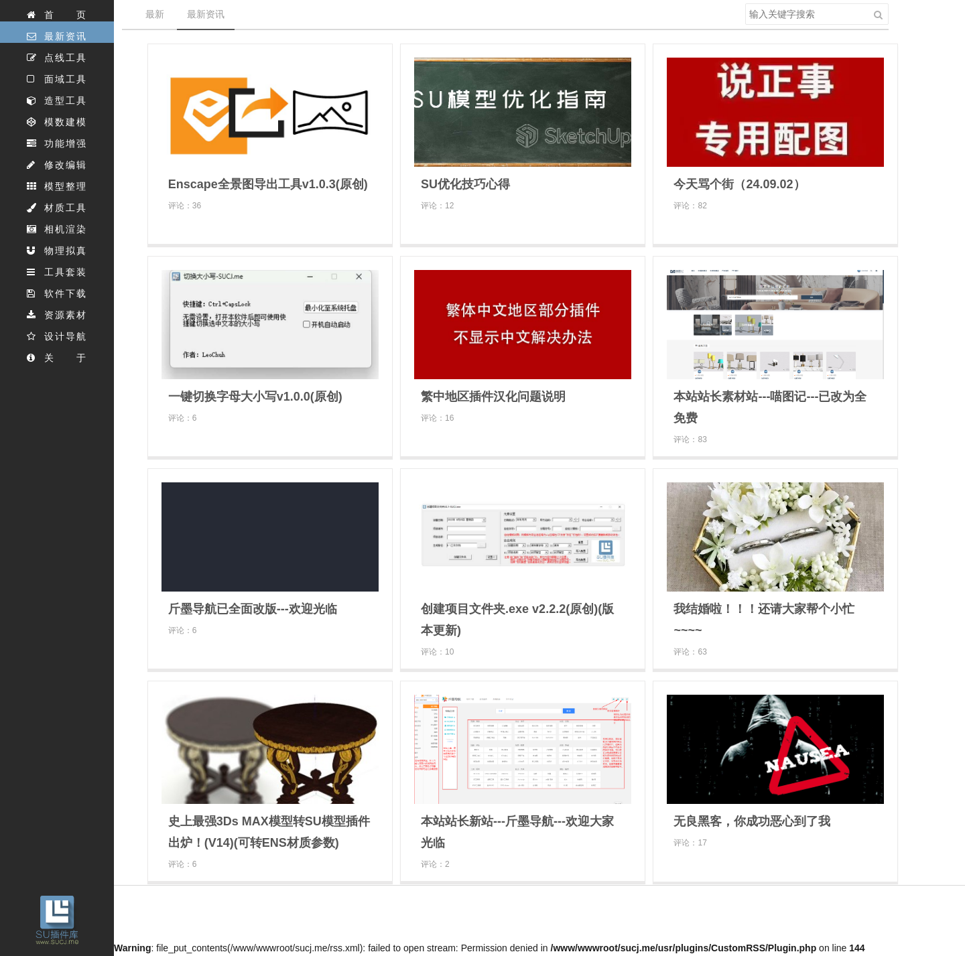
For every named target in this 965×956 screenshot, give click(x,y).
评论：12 (437, 205)
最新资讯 (205, 14)
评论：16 (437, 418)
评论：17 (689, 842)
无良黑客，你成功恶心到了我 (751, 821)
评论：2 (435, 864)
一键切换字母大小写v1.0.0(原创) (255, 396)
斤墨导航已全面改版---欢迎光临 (252, 609)
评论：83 (689, 439)
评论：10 (437, 652)
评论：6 (182, 418)
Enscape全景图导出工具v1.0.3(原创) (268, 184)
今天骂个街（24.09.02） (739, 184)
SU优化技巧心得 (465, 184)
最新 (154, 14)
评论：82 (689, 205)
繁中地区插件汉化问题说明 (493, 396)
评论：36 (184, 205)
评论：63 (689, 652)
